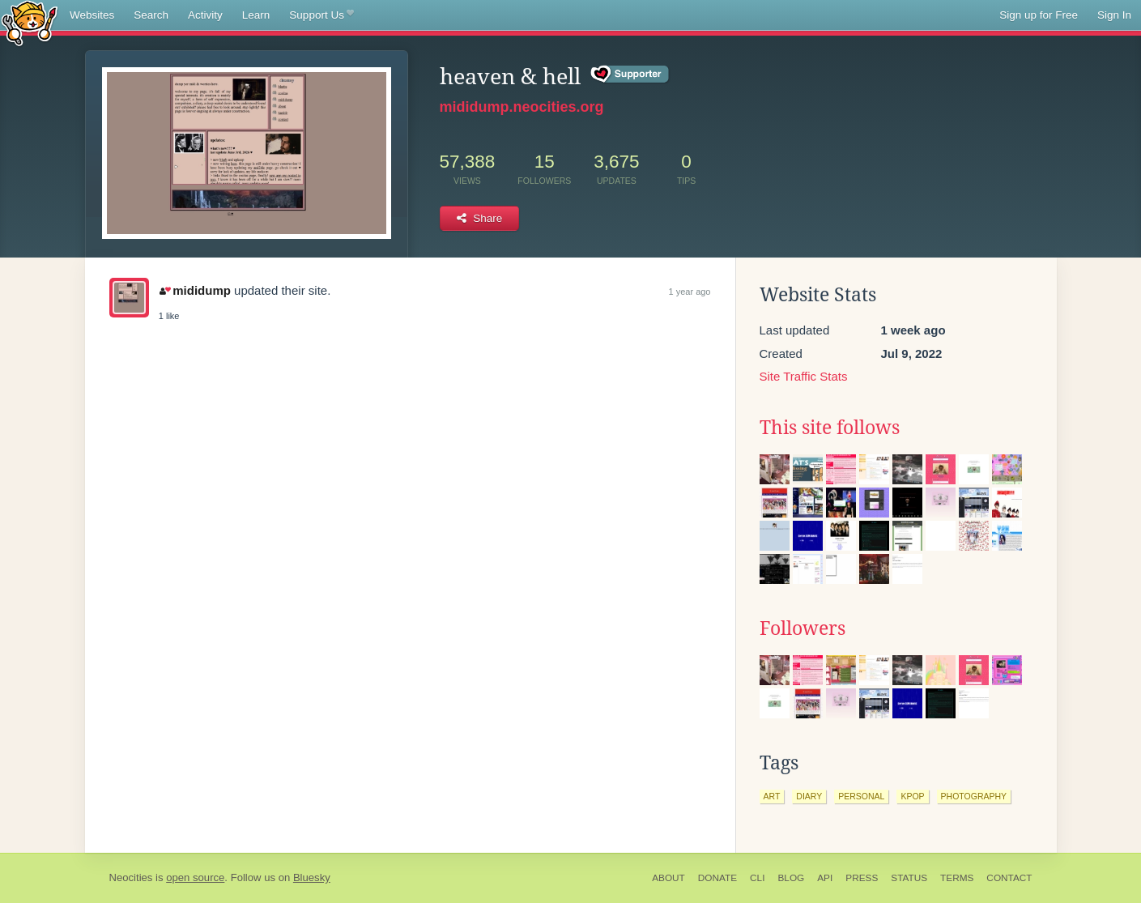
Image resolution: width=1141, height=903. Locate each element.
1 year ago (690, 291)
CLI (757, 878)
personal (861, 796)
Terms (956, 878)
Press (861, 878)
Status (909, 878)
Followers (802, 628)
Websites (92, 15)
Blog (790, 878)
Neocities (131, 877)
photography (974, 796)
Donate (717, 878)
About (668, 878)
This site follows (830, 427)
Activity (205, 15)
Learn (256, 15)
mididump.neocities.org (522, 107)
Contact (1009, 878)
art (772, 796)
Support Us (321, 15)
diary (809, 796)
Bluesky (311, 877)
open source (195, 877)
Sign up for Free (1038, 15)
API (824, 878)
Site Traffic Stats (804, 376)
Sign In (1114, 15)
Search (151, 15)
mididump (195, 290)
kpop (912, 796)
